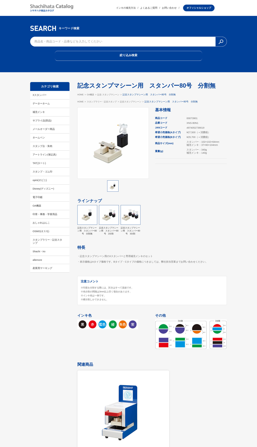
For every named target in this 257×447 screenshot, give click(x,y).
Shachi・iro (39, 255)
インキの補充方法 (138, 9)
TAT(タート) (39, 167)
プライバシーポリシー (149, 436)
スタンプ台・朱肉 (42, 150)
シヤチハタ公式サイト (107, 436)
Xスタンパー (40, 98)
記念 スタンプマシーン (111, 98)
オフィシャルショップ (211, 9)
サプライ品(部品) (42, 124)
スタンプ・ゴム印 (42, 175)
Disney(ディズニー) (43, 192)
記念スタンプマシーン (135, 105)
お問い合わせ (181, 9)
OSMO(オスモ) (41, 235)
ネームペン (39, 141)
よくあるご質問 (161, 9)
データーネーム (41, 107)
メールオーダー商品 (44, 133)
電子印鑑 (37, 201)
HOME (80, 98)
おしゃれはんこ (41, 226)
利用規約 (128, 436)
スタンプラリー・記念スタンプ (47, 245)
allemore (37, 263)
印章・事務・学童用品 (45, 218)
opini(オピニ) (40, 184)
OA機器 (37, 209)
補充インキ (39, 115)
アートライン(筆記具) (44, 158)
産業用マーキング (42, 272)
